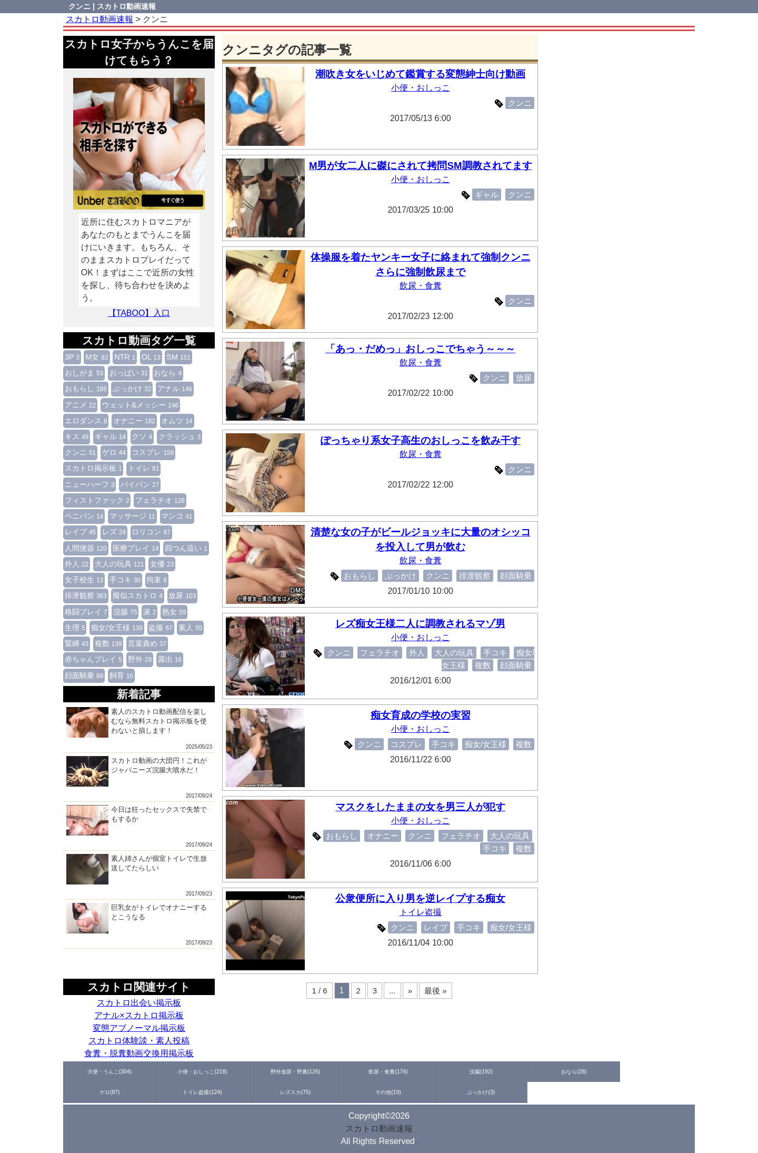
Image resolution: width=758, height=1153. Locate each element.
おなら (168, 373)
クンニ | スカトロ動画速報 (112, 6)
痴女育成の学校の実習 (423, 715)
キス (76, 436)
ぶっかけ (132, 388)
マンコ (176, 516)
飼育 (121, 675)
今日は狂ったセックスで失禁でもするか (136, 820)
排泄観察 (86, 595)
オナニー (134, 420)
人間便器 (86, 548)
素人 (190, 627)
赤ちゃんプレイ (93, 659)
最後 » (435, 990)
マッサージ (132, 516)
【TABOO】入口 (139, 313)
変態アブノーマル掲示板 (139, 1027)
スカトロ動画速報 (379, 1128)
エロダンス (86, 420)
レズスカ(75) (600, 1071)
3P (72, 357)
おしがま (84, 373)
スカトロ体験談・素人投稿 (139, 1040)
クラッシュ (179, 436)
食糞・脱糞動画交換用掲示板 (139, 1053)
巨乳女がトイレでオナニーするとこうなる (136, 918)
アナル (174, 388)
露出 (170, 659)
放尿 (182, 595)
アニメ (80, 405)
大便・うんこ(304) (95, 1071)
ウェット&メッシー (140, 405)
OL (151, 357)
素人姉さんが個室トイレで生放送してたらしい (136, 869)
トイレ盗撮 (423, 912)
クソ (142, 436)
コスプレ (153, 452)
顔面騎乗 (84, 675)
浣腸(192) (347, 1071)
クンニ (80, 452)
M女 (96, 357)
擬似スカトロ (138, 595)
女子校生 (84, 579)
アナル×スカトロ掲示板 (138, 1015)
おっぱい (128, 373)
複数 (108, 643)
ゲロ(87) (474, 1071)
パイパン (140, 484)
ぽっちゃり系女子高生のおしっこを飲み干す (423, 440)
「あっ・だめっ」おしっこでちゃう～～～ (422, 348)
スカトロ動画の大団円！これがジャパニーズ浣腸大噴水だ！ (136, 771)
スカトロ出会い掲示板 (139, 1002)
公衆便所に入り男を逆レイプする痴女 (422, 898)
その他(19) (663, 1071)
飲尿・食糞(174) (284, 1071)
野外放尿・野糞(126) (221, 1071)
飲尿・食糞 (423, 285)
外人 (76, 564)
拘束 (156, 579)
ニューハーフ (90, 484)
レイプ (80, 532)
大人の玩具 (119, 564)
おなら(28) (410, 1071)
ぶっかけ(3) (95, 1092)
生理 (75, 627)
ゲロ (114, 452)
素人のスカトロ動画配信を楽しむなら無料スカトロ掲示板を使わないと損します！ (136, 722)
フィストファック (97, 500)
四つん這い (186, 548)
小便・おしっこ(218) (158, 1071)
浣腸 (125, 612)
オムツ (176, 420)
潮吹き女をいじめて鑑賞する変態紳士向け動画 (422, 73)
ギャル (110, 436)
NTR (124, 357)
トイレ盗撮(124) (537, 1071)
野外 (140, 659)
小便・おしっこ (422, 87)
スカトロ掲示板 (93, 468)
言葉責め (147, 643)
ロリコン (151, 532)
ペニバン (84, 516)
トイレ (143, 468)
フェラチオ (160, 500)
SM (178, 357)
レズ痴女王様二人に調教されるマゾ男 (422, 623)
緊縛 (76, 643)
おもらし (86, 388)
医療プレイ (135, 548)
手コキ (125, 579)
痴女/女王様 (117, 627)
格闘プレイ (86, 612)
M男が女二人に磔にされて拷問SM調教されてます (422, 165)
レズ (114, 532)
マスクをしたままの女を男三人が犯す (422, 806)
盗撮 (160, 627)
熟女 (174, 612)
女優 (162, 564)
